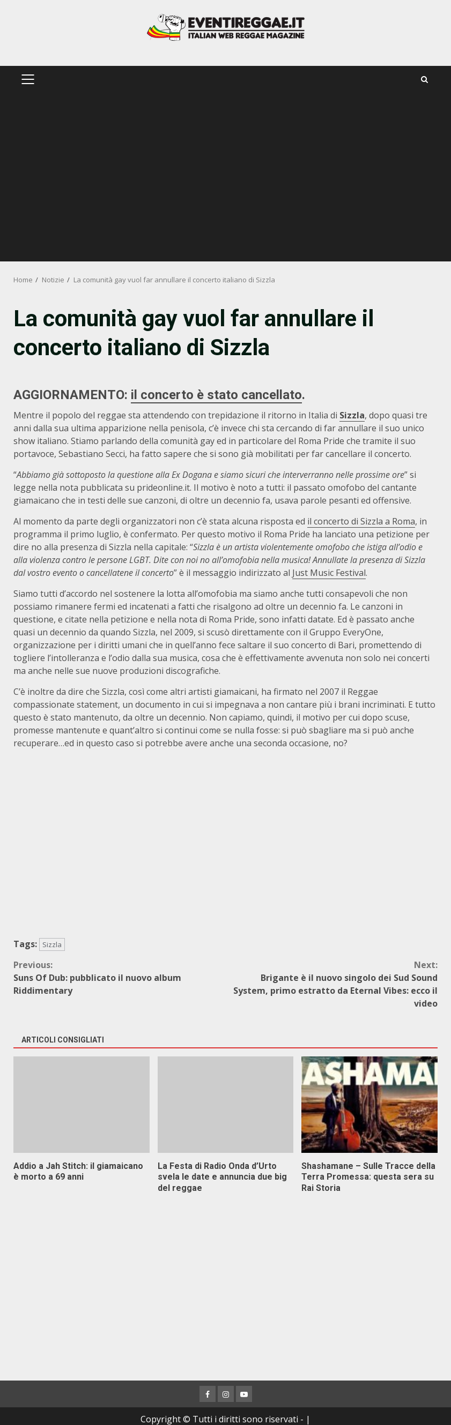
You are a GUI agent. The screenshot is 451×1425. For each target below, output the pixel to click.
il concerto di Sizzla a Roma (361, 521)
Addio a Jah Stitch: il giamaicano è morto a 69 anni (81, 1104)
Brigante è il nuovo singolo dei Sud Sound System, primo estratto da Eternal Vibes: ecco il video (332, 983)
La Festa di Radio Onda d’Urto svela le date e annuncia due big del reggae (226, 1104)
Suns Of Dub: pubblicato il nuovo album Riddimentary (119, 977)
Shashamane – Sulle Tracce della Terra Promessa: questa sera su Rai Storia (369, 1104)
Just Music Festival (329, 573)
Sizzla (352, 415)
